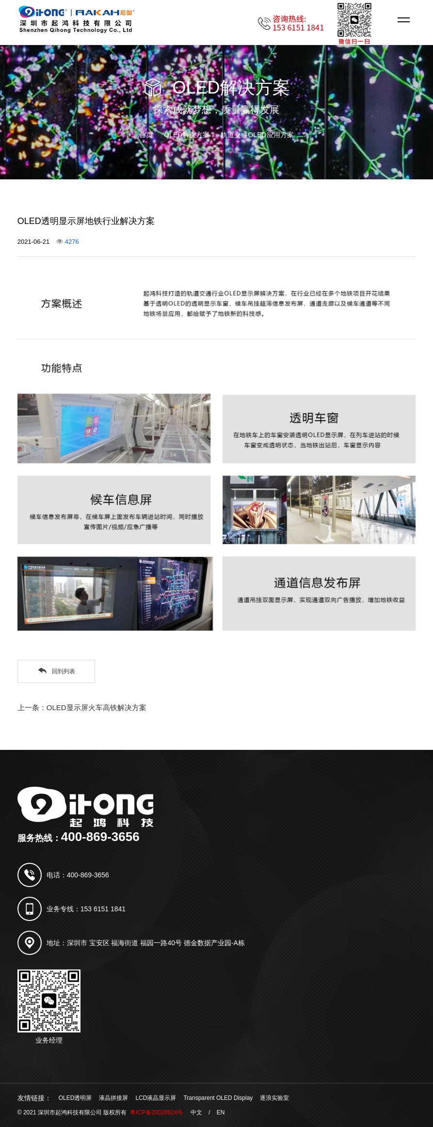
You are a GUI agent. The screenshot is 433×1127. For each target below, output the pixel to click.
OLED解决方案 (186, 135)
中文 (196, 1112)
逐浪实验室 (274, 1098)
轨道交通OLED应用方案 (257, 135)
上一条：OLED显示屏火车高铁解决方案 (81, 707)
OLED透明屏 (75, 1098)
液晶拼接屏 (113, 1098)
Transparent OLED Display (218, 1098)
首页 (146, 135)
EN (221, 1112)
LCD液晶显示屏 (155, 1098)
